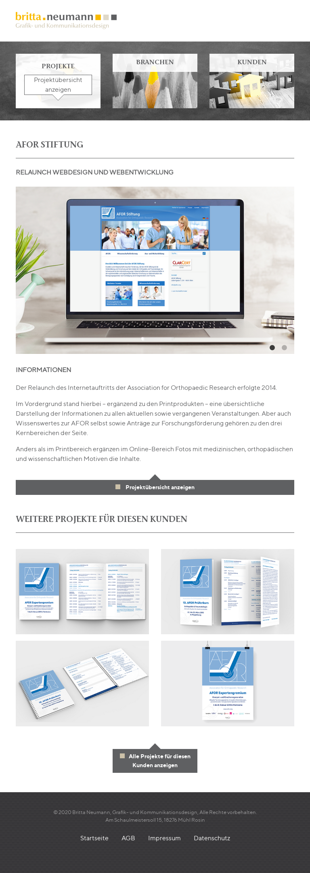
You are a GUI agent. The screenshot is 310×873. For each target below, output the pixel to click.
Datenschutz (212, 838)
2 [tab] (284, 348)
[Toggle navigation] (288, 21)
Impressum (164, 838)
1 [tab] (272, 348)
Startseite (94, 838)
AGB (128, 838)
